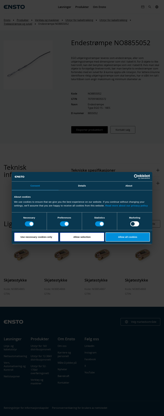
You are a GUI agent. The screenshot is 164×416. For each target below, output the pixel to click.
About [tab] (128, 185)
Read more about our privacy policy (126, 205)
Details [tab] (82, 185)
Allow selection (82, 237)
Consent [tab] (35, 185)
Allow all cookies (127, 237)
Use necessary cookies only (36, 237)
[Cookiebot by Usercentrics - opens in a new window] (136, 176)
